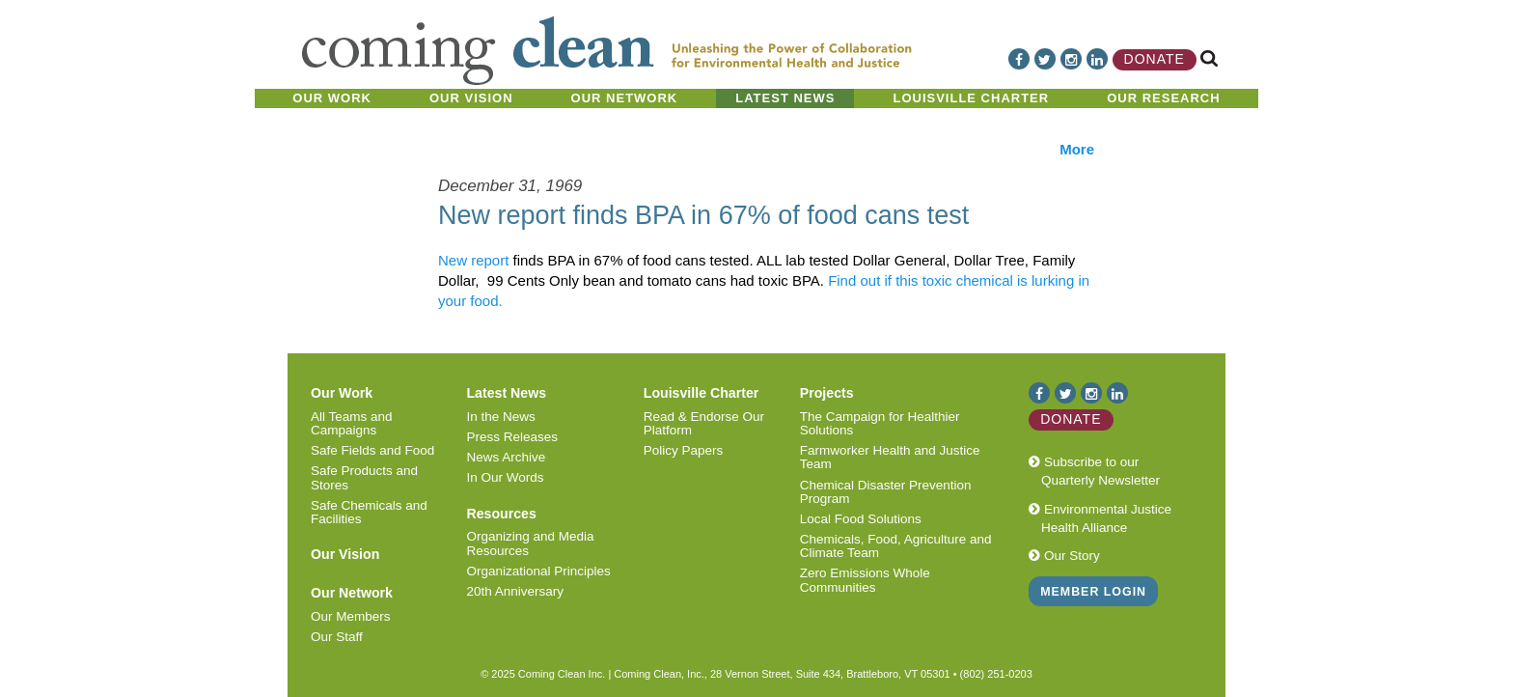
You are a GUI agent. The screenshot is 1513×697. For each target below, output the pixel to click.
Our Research (1163, 98)
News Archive (505, 457)
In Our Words (504, 477)
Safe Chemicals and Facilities (369, 512)
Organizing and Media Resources (529, 543)
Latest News (785, 98)
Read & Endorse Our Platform (704, 423)
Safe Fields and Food (372, 450)
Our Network (624, 98)
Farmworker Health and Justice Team (890, 457)
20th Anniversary (515, 591)
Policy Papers (684, 450)
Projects (827, 393)
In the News (500, 416)
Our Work (331, 98)
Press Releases (512, 437)
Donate (1154, 59)
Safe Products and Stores (364, 477)
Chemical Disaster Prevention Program (886, 492)
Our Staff (337, 636)
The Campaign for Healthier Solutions (880, 423)
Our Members (351, 616)
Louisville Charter (971, 98)
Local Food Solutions (861, 519)
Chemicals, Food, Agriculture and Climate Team (896, 546)
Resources (501, 513)
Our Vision (471, 98)
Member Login (1093, 592)
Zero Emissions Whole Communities (865, 580)
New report (473, 260)
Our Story (1064, 555)
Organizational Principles (538, 571)
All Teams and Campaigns (352, 423)
